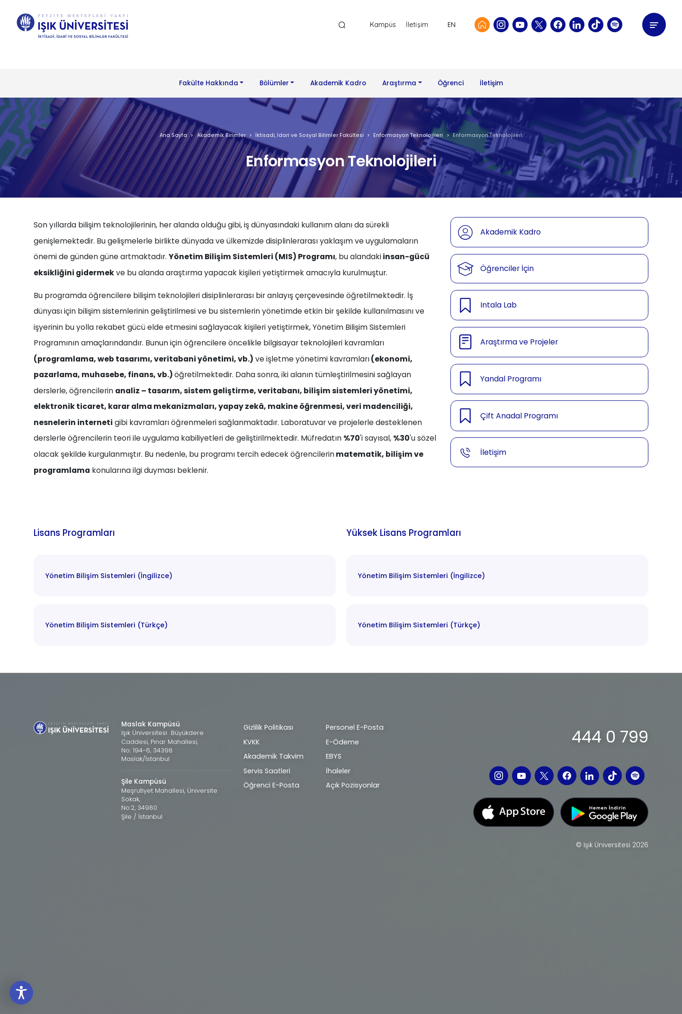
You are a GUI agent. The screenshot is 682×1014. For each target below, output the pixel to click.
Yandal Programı (510, 379)
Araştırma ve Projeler (519, 342)
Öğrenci (451, 83)
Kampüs (383, 24)
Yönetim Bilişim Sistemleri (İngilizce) (108, 575)
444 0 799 (610, 736)
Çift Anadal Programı (519, 416)
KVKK (251, 742)
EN (452, 24)
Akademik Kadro (338, 83)
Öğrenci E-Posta (271, 785)
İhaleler (338, 771)
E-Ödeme (342, 742)
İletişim (417, 24)
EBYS (333, 756)
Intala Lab (498, 305)
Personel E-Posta (355, 727)
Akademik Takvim (273, 756)
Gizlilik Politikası (268, 727)
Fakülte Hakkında (208, 83)
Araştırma (399, 83)
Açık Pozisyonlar (353, 785)
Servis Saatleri (266, 771)
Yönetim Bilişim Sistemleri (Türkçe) (106, 625)
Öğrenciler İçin (507, 268)
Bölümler (274, 83)
